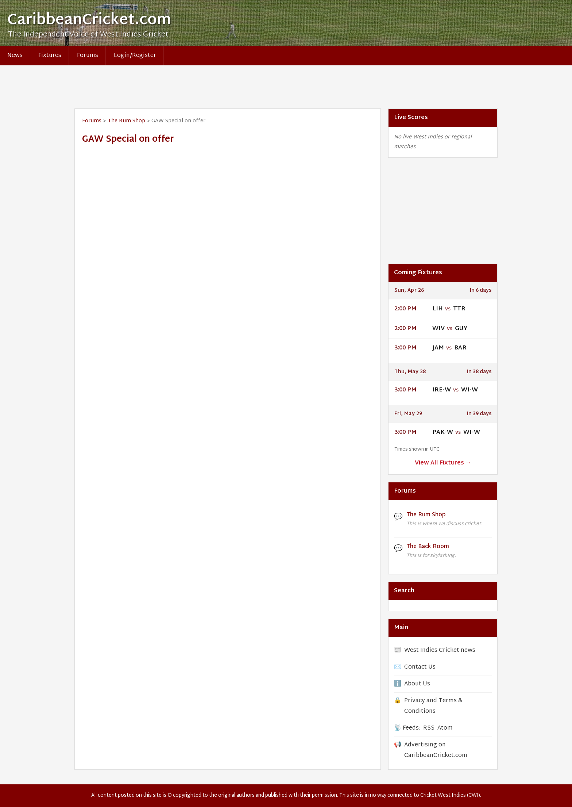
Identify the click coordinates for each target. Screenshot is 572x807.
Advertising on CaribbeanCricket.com (435, 750)
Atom (445, 728)
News (15, 55)
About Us (417, 684)
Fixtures (49, 55)
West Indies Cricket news (439, 650)
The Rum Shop (126, 121)
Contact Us (420, 667)
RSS (428, 728)
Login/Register (135, 55)
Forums (87, 55)
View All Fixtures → (443, 463)
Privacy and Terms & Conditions (433, 706)
